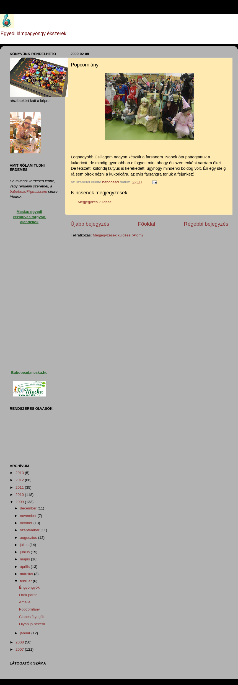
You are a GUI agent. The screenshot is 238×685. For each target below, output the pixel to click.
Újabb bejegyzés (90, 224)
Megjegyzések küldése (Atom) (118, 235)
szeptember (30, 530)
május (25, 559)
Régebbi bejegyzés (206, 224)
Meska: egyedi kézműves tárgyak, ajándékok (29, 217)
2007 (20, 649)
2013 (20, 473)
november (29, 516)
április (25, 567)
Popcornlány (29, 609)
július (25, 545)
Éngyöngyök (29, 587)
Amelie (24, 602)
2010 (20, 495)
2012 (20, 480)
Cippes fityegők (32, 617)
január (25, 633)
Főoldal (146, 224)
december (29, 508)
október (26, 523)
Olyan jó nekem (32, 624)
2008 (20, 642)
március (27, 574)
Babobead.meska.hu (29, 372)
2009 (20, 502)
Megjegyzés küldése (95, 202)
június (25, 552)
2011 (20, 487)
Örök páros (28, 595)
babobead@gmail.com (28, 191)
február (26, 581)
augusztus (29, 537)
